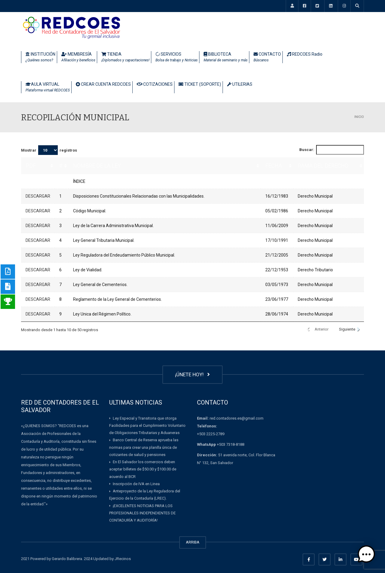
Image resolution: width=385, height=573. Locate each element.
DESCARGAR (38, 196)
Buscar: (331, 150)
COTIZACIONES (155, 84)
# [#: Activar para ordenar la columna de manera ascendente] (60, 165)
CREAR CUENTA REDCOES (103, 84)
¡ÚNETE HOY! (192, 374)
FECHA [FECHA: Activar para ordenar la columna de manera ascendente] (273, 165)
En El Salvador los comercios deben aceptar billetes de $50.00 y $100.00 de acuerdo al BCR (142, 469)
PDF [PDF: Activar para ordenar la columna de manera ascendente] (31, 165)
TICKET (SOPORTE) (200, 84)
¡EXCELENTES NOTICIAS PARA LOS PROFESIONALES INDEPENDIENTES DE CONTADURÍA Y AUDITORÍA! (142, 512)
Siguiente (347, 329)
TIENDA (125, 57)
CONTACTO (267, 57)
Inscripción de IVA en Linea (136, 484)
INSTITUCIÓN (40, 57)
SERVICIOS (177, 57)
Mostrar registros (49, 150)
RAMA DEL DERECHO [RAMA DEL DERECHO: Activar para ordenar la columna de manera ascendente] (323, 165)
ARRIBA (192, 542)
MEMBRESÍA (78, 57)
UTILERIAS (239, 84)
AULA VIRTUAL (48, 87)
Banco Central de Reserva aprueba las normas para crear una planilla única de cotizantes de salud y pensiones (143, 447)
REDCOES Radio (304, 54)
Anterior (321, 329)
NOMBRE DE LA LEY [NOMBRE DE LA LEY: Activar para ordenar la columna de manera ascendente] (97, 165)
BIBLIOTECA (226, 57)
